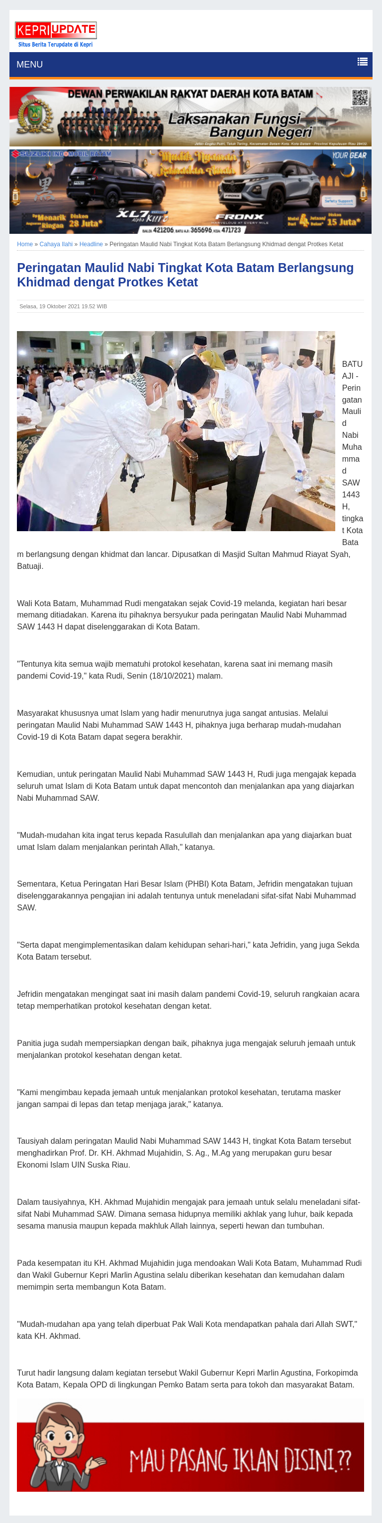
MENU (29, 64)
